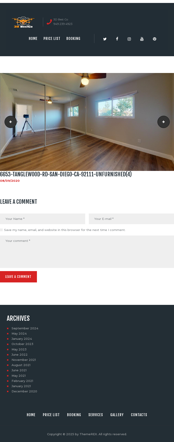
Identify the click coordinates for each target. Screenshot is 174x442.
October (22, 343)
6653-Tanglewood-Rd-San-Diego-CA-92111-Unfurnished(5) (168, 122)
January (22, 338)
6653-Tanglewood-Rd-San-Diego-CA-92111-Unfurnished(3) (9, 122)
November (24, 359)
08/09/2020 (10, 180)
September (25, 327)
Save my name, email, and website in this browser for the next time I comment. (65, 230)
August (21, 364)
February (22, 380)
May (19, 333)
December (24, 390)
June (20, 354)
